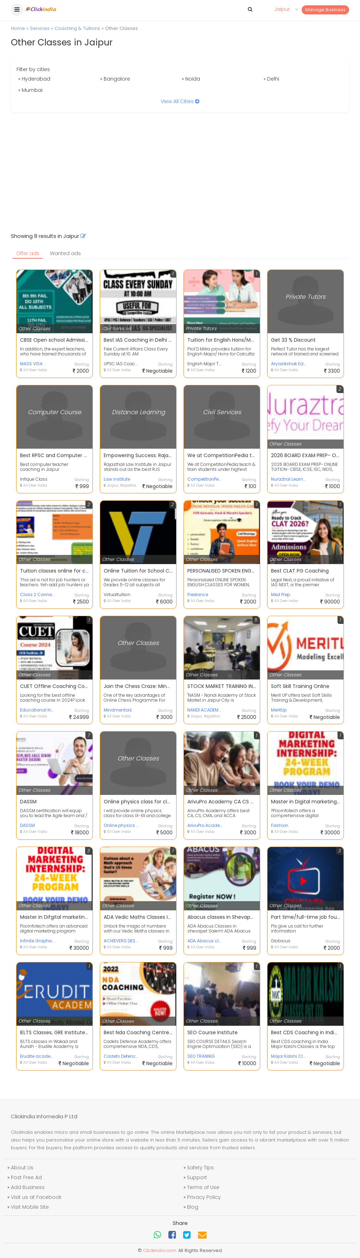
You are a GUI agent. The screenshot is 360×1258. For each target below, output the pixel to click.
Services (40, 28)
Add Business (28, 1187)
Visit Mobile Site (30, 1206)
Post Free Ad (26, 1177)
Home (18, 28)
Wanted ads (65, 253)
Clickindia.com (159, 1250)
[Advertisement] (180, 172)
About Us (22, 1167)
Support (197, 1177)
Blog (192, 1206)
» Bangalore (115, 78)
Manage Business (325, 9)
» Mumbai (30, 90)
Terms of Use (203, 1187)
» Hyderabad (34, 78)
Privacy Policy (204, 1197)
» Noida (191, 78)
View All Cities (180, 101)
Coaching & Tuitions (77, 28)
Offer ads (27, 253)
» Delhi (271, 78)
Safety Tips (200, 1167)
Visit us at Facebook (36, 1197)
